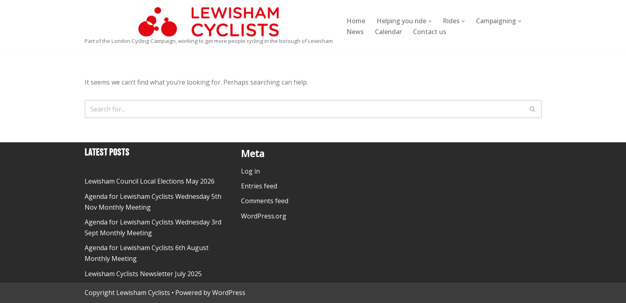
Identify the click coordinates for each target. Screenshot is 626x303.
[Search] (304, 109)
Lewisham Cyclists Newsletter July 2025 (143, 273)
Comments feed (264, 200)
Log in (250, 171)
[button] (430, 21)
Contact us (429, 31)
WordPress (228, 292)
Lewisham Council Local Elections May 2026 (150, 181)
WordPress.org (263, 216)
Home (355, 20)
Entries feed (259, 186)
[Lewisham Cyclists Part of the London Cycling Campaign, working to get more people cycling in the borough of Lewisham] (209, 26)
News (355, 31)
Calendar (388, 31)
